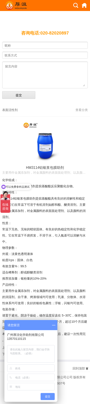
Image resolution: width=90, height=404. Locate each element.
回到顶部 (79, 368)
